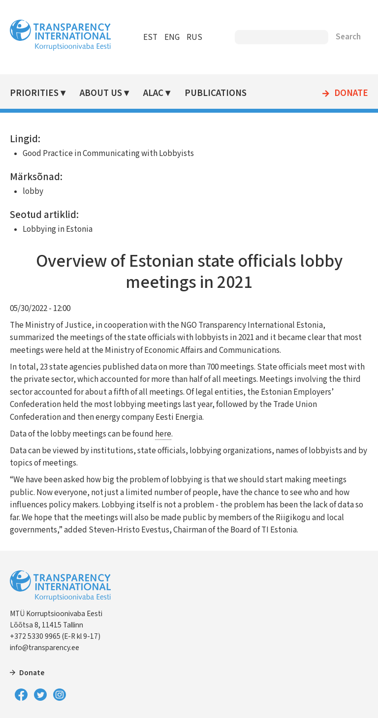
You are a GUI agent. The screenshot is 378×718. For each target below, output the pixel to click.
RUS (194, 37)
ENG (172, 37)
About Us (101, 93)
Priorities (34, 93)
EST (150, 37)
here (163, 434)
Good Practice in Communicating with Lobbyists (108, 153)
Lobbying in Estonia (58, 229)
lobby (33, 191)
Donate (351, 93)
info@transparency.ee (44, 648)
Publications (216, 93)
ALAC (153, 93)
